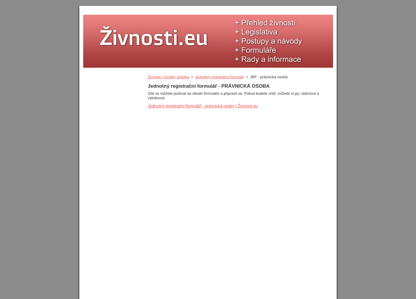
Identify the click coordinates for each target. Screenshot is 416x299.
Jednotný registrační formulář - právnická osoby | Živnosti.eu (203, 106)
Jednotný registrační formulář (219, 77)
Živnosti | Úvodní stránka (168, 77)
